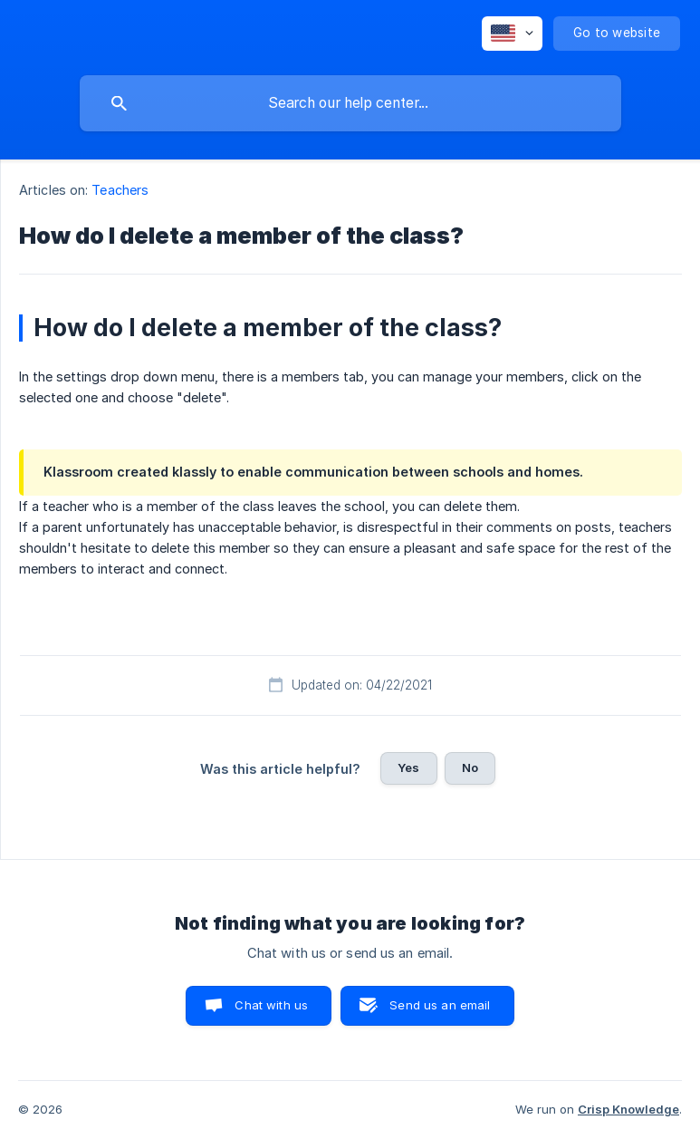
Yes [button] (408, 767)
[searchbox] (350, 103)
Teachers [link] (120, 190)
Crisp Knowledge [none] (628, 1109)
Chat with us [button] (271, 1005)
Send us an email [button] (439, 1005)
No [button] (470, 767)
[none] (512, 33)
